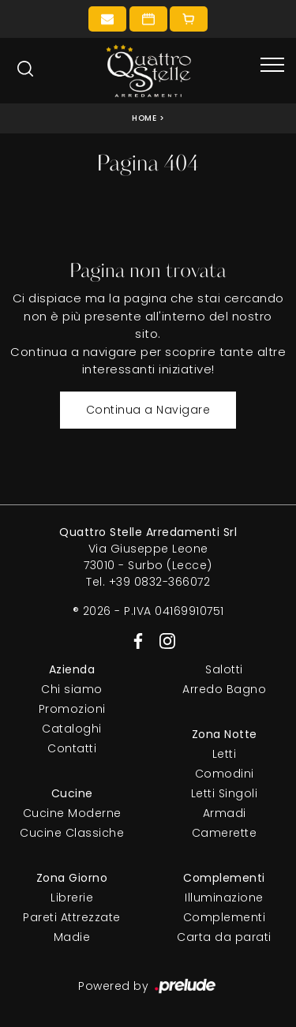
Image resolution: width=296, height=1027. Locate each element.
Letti (224, 754)
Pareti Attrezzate (72, 917)
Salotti (224, 669)
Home (144, 118)
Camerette (224, 833)
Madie (72, 937)
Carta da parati (224, 937)
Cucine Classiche (72, 833)
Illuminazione (224, 897)
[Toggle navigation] (272, 65)
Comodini (224, 773)
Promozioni (72, 709)
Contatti (71, 748)
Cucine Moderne (72, 813)
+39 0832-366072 (160, 582)
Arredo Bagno (224, 689)
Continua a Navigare (148, 410)
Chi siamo (72, 689)
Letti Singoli (224, 793)
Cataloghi (72, 729)
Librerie (72, 897)
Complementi (224, 917)
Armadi (224, 813)
